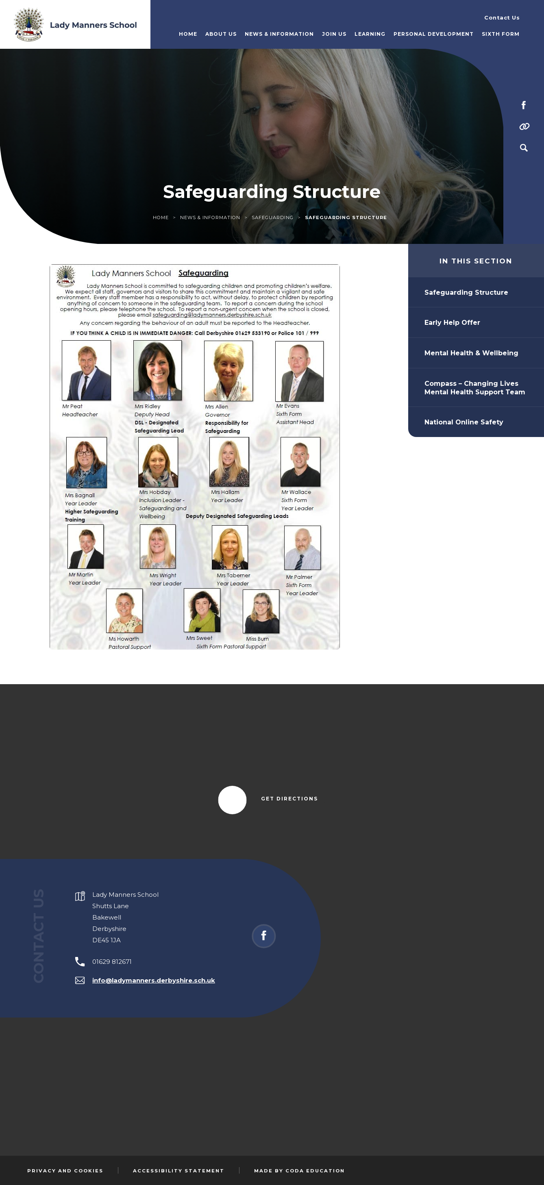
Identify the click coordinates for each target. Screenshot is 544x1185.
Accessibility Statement (178, 1171)
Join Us (334, 34)
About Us (221, 34)
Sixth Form (501, 34)
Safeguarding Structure (466, 292)
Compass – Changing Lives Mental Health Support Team (474, 388)
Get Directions (293, 799)
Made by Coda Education (299, 1171)
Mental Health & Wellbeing (471, 353)
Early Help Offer (452, 322)
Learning (370, 34)
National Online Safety (463, 422)
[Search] (523, 148)
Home (188, 34)
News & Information (279, 34)
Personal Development (434, 34)
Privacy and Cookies (65, 1171)
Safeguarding (273, 217)
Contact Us (502, 17)
